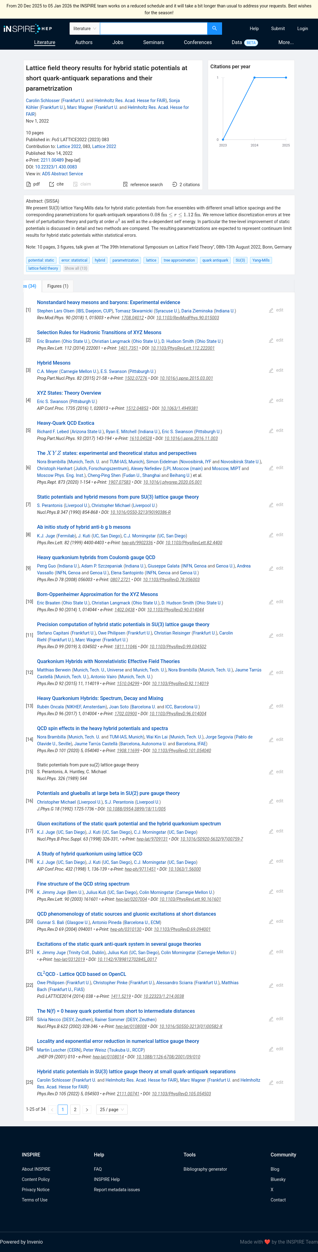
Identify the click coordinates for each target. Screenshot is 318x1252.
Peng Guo (46, 565)
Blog (274, 1169)
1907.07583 (119, 482)
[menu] (270, 28)
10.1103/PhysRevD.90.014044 (175, 609)
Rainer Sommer (110, 1019)
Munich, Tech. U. (84, 461)
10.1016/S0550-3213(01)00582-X (190, 1026)
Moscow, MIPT (226, 468)
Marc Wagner (80, 107)
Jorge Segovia (219, 736)
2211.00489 (52, 160)
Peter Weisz (94, 1050)
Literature (44, 42)
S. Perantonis (49, 505)
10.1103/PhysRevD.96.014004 (177, 713)
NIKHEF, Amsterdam (86, 706)
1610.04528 (140, 438)
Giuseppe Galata (163, 565)
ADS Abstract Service (62, 173)
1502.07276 (136, 378)
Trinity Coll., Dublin (86, 952)
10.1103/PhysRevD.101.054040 (181, 750)
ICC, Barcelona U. (181, 706)
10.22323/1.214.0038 (163, 996)
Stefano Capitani (53, 632)
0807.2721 (120, 579)
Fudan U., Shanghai (141, 475)
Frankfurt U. (73, 100)
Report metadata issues (117, 1189)
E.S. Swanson (114, 371)
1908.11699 (128, 750)
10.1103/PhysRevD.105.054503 (181, 1093)
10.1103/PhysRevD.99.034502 (177, 646)
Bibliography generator (205, 1169)
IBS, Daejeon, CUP (94, 310)
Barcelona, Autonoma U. (143, 743)
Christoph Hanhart (54, 468)
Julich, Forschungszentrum (101, 468)
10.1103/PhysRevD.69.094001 (182, 929)
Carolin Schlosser (43, 100)
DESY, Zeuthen (77, 1019)
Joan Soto (119, 706)
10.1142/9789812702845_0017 (127, 959)
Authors (84, 42)
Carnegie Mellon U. (79, 371)
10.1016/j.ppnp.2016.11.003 (191, 438)
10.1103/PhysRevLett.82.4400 (194, 542)
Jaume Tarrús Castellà (95, 743)
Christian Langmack (111, 341)
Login (302, 28)
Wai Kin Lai (157, 736)
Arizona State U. (86, 431)
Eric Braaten (48, 341)
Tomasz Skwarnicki (133, 310)
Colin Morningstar (156, 892)
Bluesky (277, 1179)
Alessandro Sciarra (174, 982)
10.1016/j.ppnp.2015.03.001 (186, 378)
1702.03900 (126, 713)
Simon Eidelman (162, 461)
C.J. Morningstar (140, 535)
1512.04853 (137, 408)
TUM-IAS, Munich (126, 461)
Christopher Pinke (110, 982)
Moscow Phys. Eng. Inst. (60, 475)
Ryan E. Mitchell (121, 431)
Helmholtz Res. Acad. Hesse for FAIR (130, 100)
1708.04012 (132, 317)
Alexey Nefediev (146, 468)
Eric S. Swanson (52, 401)
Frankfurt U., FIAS (66, 989)
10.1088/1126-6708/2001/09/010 (168, 1056)
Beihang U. (180, 475)
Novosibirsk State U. (240, 461)
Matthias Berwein (54, 669)
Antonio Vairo (104, 676)
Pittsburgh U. (142, 371)
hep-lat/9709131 (152, 839)
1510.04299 (128, 683)
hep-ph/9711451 (140, 869)
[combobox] (153, 28)
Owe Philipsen (111, 632)
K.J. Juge (46, 535)
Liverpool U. (76, 505)
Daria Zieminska (197, 310)
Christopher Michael (111, 505)
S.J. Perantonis (119, 802)
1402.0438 (125, 609)
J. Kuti (84, 535)
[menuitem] (254, 28)
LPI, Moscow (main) (183, 468)
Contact (278, 1199)
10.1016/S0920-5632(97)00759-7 (211, 839)
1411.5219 (121, 996)
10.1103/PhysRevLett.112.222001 (183, 348)
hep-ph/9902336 (137, 542)
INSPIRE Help (107, 1179)
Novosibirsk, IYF (195, 461)
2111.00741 (128, 1093)
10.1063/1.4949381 (179, 408)
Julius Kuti (96, 892)
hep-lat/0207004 (131, 899)
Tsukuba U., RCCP (126, 1050)
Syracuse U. (166, 310)
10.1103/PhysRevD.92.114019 (180, 683)
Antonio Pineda (107, 922)
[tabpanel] (159, 706)
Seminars (153, 42)
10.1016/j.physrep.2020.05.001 (172, 482)
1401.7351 (128, 348)
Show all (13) (76, 268)
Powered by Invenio (21, 1242)
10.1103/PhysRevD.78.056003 (171, 579)
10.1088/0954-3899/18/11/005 (136, 808)
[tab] (44, 286)
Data (237, 42)
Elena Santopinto (127, 572)
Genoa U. (225, 565)
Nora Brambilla (51, 461)
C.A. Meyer (47, 371)
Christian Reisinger (172, 632)
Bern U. (75, 892)
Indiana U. (224, 310)
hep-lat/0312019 (69, 959)
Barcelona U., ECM (142, 922)
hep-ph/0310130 (125, 929)
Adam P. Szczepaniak (101, 565)
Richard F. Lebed (53, 431)
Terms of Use (35, 1199)
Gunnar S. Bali (50, 922)
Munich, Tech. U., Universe (99, 669)
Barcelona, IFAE (191, 743)
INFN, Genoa (194, 565)
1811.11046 (126, 646)
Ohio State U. (75, 341)
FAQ (98, 1169)
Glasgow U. (78, 922)
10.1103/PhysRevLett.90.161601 (190, 899)
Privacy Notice (35, 1189)
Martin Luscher (51, 1050)
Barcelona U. (143, 706)
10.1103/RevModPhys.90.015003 (187, 317)
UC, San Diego (106, 535)
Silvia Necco (49, 1019)
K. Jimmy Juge (51, 892)
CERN (74, 1050)
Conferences (198, 42)
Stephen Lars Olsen (56, 310)
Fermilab (66, 535)
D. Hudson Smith (177, 341)
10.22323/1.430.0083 (56, 166)
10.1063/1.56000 (184, 869)
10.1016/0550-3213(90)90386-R (140, 512)
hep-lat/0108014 (108, 1056)
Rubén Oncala (50, 706)
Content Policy (36, 1179)
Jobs (117, 42)
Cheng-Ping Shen (104, 475)
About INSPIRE (36, 1169)
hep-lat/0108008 (131, 1026)
